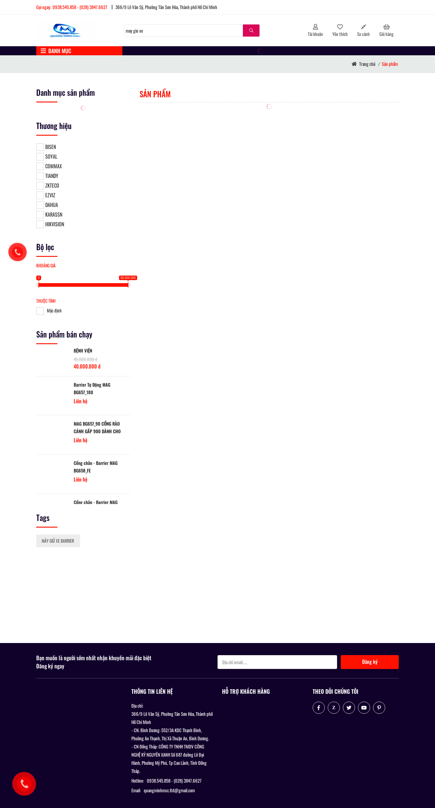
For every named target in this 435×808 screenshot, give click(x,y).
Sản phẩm (390, 63)
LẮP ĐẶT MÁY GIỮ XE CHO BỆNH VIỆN (96, 351)
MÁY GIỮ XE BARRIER (58, 541)
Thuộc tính (46, 301)
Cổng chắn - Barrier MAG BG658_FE (96, 471)
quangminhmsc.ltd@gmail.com (169, 790)
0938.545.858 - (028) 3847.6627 (80, 7)
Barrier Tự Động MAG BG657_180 (92, 393)
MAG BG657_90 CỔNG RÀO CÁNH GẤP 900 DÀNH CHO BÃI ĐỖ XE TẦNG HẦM (97, 432)
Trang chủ (367, 63)
